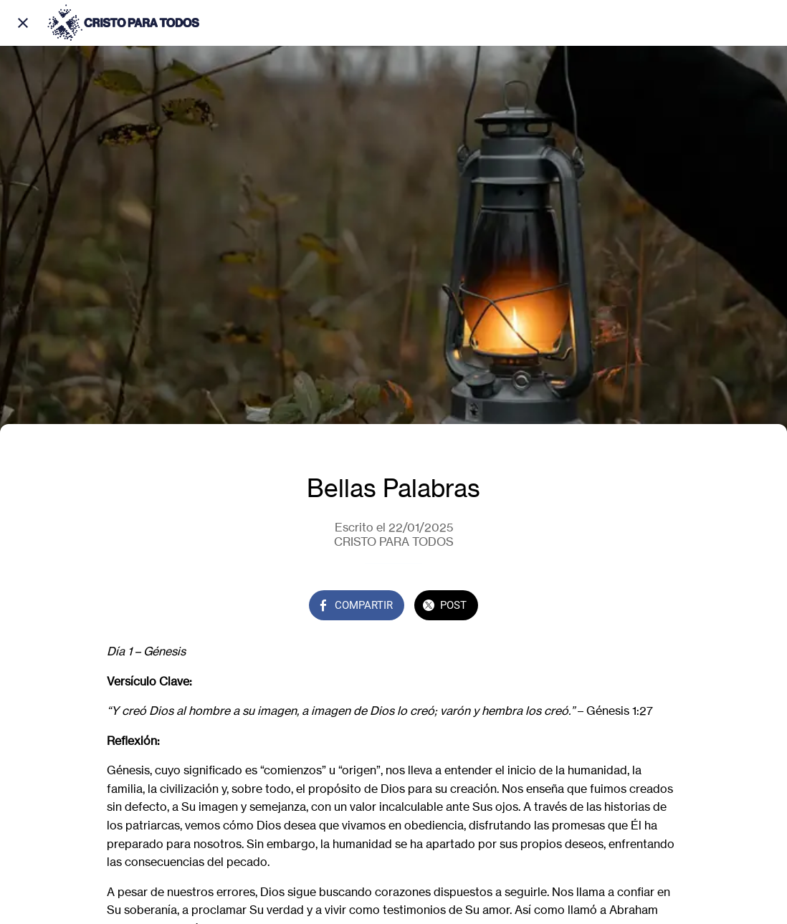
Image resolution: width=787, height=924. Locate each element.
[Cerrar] (23, 23)
